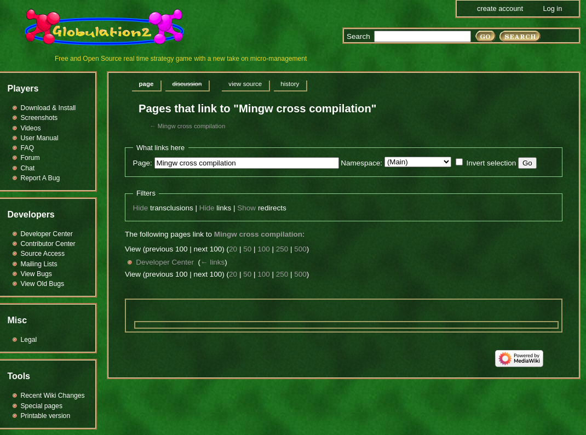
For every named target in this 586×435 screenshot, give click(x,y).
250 (282, 249)
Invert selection (491, 163)
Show (246, 208)
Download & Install (48, 108)
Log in (552, 8)
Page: (142, 163)
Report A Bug (40, 178)
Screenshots (39, 118)
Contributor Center (48, 244)
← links (212, 262)
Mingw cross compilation (191, 126)
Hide (140, 208)
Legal (29, 340)
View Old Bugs (43, 284)
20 (233, 249)
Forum (30, 158)
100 (263, 249)
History (289, 84)
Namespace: (361, 163)
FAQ (27, 148)
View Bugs (36, 274)
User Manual (40, 138)
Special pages (41, 406)
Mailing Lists (39, 264)
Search (358, 36)
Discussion (187, 84)
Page (146, 84)
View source (245, 84)
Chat (28, 168)
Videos (31, 128)
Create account (500, 8)
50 (247, 249)
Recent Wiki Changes (53, 395)
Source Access (43, 253)
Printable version (46, 416)
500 (300, 249)
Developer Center (165, 262)
